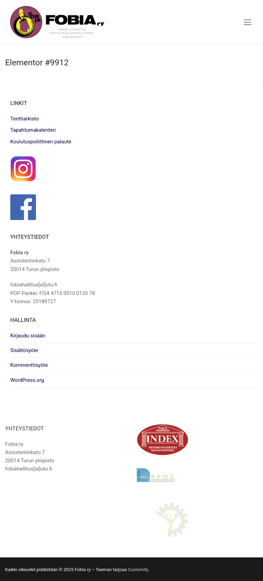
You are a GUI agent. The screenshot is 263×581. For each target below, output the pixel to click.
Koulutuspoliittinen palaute (40, 142)
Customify (138, 569)
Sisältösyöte (24, 350)
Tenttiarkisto (24, 119)
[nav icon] (247, 22)
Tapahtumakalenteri (33, 130)
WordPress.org (27, 380)
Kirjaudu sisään (27, 336)
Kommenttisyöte (29, 365)
